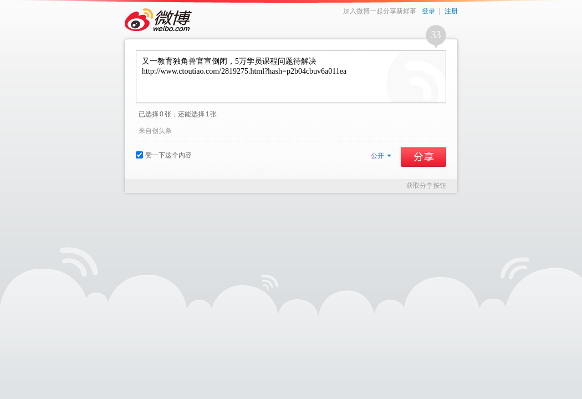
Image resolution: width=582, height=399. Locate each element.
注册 (451, 11)
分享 (423, 157)
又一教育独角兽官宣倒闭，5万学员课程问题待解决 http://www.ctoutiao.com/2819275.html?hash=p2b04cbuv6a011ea (291, 76)
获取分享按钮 (426, 186)
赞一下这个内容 (164, 155)
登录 (428, 11)
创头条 (162, 131)
